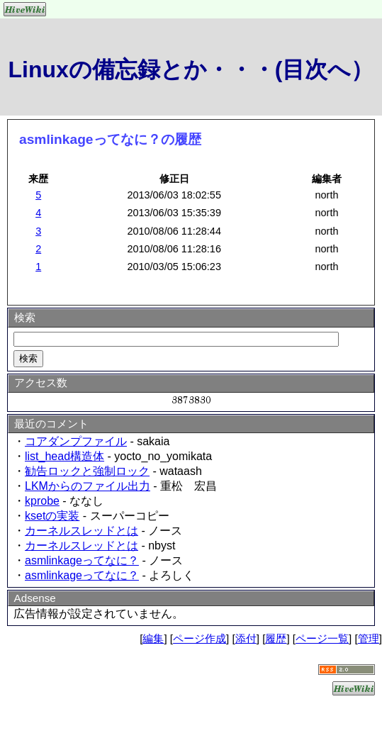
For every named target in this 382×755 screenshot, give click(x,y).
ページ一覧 (322, 638)
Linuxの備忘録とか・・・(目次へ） (191, 69)
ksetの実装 (52, 516)
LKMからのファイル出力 (87, 486)
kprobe (42, 501)
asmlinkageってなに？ (82, 560)
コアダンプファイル (76, 441)
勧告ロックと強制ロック (87, 471)
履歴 (275, 638)
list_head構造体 (64, 456)
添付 (246, 638)
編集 (153, 638)
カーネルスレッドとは (81, 531)
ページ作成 (199, 638)
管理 (368, 638)
